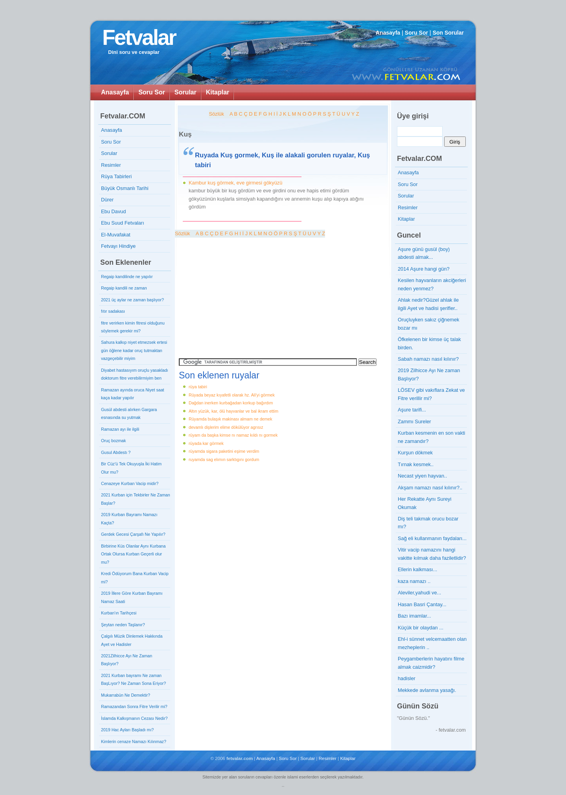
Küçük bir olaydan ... (420, 628)
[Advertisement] (242, 293)
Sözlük (216, 114)
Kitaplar (218, 92)
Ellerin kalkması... (417, 569)
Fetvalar (139, 37)
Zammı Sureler (414, 421)
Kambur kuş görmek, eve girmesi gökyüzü (235, 183)
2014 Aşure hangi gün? (424, 269)
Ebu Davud (113, 211)
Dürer (107, 200)
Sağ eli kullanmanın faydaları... (432, 538)
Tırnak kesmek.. (416, 464)
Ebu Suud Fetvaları (122, 223)
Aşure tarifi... (412, 410)
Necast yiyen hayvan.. (422, 476)
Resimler (111, 165)
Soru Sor (416, 33)
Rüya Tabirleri (116, 176)
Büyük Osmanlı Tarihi (125, 188)
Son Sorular (448, 33)
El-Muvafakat (115, 235)
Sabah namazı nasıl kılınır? (428, 359)
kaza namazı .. (414, 581)
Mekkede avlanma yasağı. (427, 690)
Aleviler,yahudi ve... (419, 593)
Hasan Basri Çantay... (422, 604)
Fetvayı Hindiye (118, 246)
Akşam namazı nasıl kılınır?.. (430, 488)
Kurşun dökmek (415, 453)
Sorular (186, 92)
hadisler (406, 678)
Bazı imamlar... (414, 616)
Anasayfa (388, 33)
